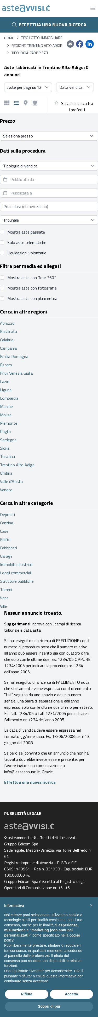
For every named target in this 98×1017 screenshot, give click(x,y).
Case (4, 531)
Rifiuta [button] (26, 994)
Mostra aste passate (26, 232)
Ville (3, 606)
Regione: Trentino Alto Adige (36, 45)
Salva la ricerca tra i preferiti (77, 106)
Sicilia (4, 448)
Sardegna (8, 440)
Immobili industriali (16, 564)
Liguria (5, 390)
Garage (6, 556)
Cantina (6, 523)
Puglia (5, 431)
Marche (6, 406)
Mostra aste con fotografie (32, 288)
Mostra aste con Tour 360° (31, 277)
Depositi (7, 514)
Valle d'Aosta (11, 481)
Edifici (5, 539)
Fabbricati (8, 548)
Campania (8, 348)
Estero (6, 365)
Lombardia (9, 398)
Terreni (6, 589)
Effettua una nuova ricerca (49, 24)
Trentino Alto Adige (17, 465)
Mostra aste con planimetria (32, 298)
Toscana (7, 456)
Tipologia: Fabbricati (29, 52)
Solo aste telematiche (26, 242)
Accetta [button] (71, 994)
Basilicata (8, 331)
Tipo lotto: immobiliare (41, 37)
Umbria (6, 473)
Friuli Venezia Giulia (16, 373)
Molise (5, 415)
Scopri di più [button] (49, 1006)
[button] (91, 905)
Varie (4, 598)
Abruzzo (7, 323)
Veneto (6, 490)
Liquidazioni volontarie (26, 253)
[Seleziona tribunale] (49, 220)
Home (9, 38)
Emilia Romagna (14, 356)
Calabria (6, 340)
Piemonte (8, 423)
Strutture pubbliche (17, 581)
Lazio (4, 381)
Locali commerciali (16, 573)
